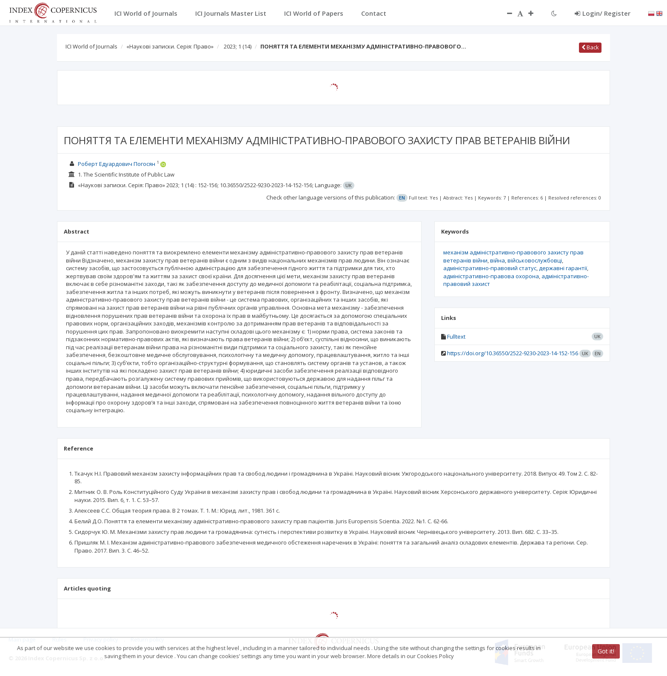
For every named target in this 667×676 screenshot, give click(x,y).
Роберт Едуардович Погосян (116, 164)
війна (497, 260)
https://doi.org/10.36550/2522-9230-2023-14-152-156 (512, 353)
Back (590, 47)
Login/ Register (602, 13)
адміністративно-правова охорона (491, 276)
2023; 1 (237, 46)
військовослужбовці (534, 260)
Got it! (606, 651)
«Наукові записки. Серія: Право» (170, 46)
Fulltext (456, 336)
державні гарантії (563, 268)
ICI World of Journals (91, 46)
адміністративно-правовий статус (489, 268)
